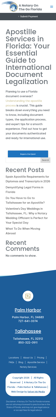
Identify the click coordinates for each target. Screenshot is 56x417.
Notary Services (28, 367)
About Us (28, 357)
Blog (20, 362)
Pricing (40, 357)
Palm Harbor (28, 310)
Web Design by (28, 391)
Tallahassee (28, 331)
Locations (14, 357)
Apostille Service (36, 362)
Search (45, 160)
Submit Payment (29, 16)
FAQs (11, 362)
